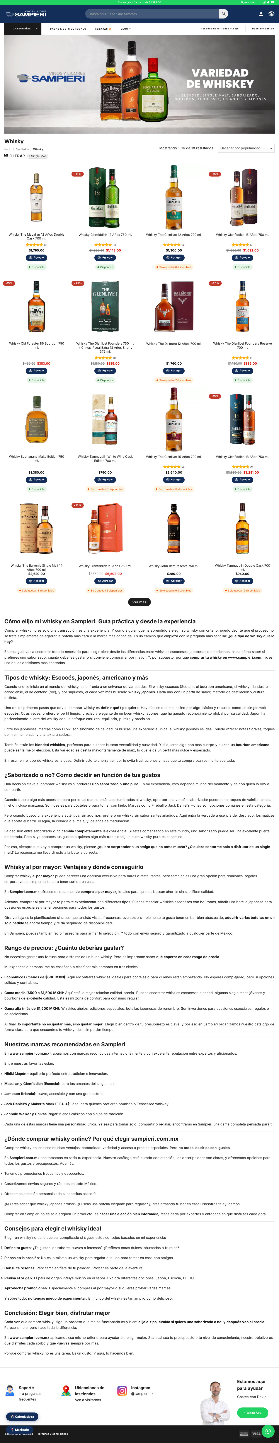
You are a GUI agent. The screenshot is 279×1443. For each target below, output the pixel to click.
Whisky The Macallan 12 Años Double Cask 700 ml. (36, 236)
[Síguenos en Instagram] (264, 2)
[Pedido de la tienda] (246, 148)
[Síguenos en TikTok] (268, 2)
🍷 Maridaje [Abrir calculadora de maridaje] (19, 1429)
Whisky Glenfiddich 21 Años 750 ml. (105, 566)
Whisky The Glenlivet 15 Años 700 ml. (174, 457)
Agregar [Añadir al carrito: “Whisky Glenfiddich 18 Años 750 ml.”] (245, 479)
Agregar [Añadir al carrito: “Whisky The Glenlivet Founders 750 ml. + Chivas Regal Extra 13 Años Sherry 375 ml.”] (107, 370)
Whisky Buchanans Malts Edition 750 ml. (36, 458)
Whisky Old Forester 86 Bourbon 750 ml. (36, 345)
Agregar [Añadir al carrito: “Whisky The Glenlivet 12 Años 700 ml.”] (176, 257)
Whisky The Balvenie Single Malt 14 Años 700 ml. (36, 567)
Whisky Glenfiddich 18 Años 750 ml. (242, 457)
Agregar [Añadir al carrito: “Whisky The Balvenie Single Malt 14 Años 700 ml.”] (39, 580)
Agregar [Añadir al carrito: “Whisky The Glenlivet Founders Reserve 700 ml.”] (245, 370)
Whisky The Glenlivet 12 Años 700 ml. (174, 234)
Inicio (7, 149)
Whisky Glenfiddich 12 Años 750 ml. (105, 234)
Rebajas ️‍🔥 (103, 28)
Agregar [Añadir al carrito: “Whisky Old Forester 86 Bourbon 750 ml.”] (39, 370)
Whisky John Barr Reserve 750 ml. (174, 566)
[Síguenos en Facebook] (260, 2)
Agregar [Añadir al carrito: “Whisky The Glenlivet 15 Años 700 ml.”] (176, 479)
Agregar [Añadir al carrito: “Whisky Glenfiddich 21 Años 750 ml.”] (107, 580)
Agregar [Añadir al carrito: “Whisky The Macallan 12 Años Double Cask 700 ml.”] (39, 257)
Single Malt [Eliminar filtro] (38, 156)
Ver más (139, 602)
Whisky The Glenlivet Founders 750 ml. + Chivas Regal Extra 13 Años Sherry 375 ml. (105, 347)
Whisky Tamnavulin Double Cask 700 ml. (242, 567)
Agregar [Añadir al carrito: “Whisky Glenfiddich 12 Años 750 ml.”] (107, 257)
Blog (126, 29)
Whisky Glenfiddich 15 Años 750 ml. (242, 234)
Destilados (22, 149)
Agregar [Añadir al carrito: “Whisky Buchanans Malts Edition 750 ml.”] (39, 479)
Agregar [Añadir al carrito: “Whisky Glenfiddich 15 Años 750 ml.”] (245, 257)
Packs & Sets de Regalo (68, 28)
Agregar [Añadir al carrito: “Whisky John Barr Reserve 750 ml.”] (176, 580)
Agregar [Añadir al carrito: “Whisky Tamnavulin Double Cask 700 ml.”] (245, 580)
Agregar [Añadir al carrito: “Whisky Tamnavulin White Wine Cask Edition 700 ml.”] (107, 479)
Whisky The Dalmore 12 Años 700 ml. (173, 343)
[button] (261, 14)
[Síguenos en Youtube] (272, 2)
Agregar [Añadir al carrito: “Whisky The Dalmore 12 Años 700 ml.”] (176, 370)
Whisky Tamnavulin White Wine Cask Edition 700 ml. (105, 458)
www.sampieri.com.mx (248, 657)
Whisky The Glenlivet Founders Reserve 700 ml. (242, 345)
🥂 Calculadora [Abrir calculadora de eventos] (22, 1416)
